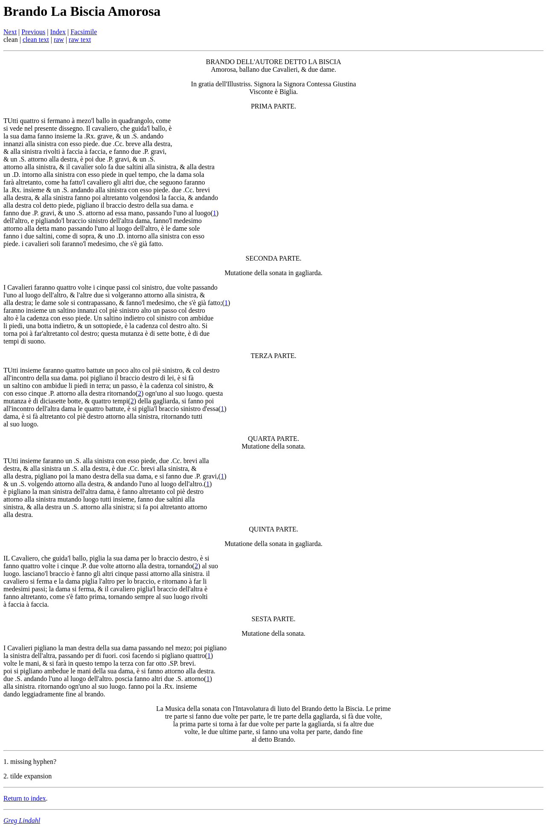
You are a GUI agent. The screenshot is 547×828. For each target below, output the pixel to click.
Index (58, 31)
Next (10, 31)
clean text (36, 39)
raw (59, 39)
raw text (80, 39)
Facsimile (83, 31)
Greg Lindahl (21, 820)
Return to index (24, 798)
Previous (33, 31)
